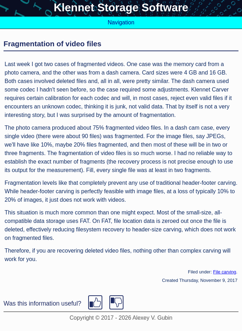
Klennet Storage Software (121, 7)
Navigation (121, 22)
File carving (224, 271)
